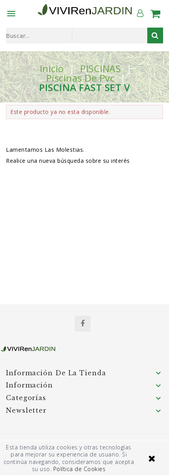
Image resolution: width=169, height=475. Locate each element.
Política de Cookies (79, 469)
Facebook (82, 324)
